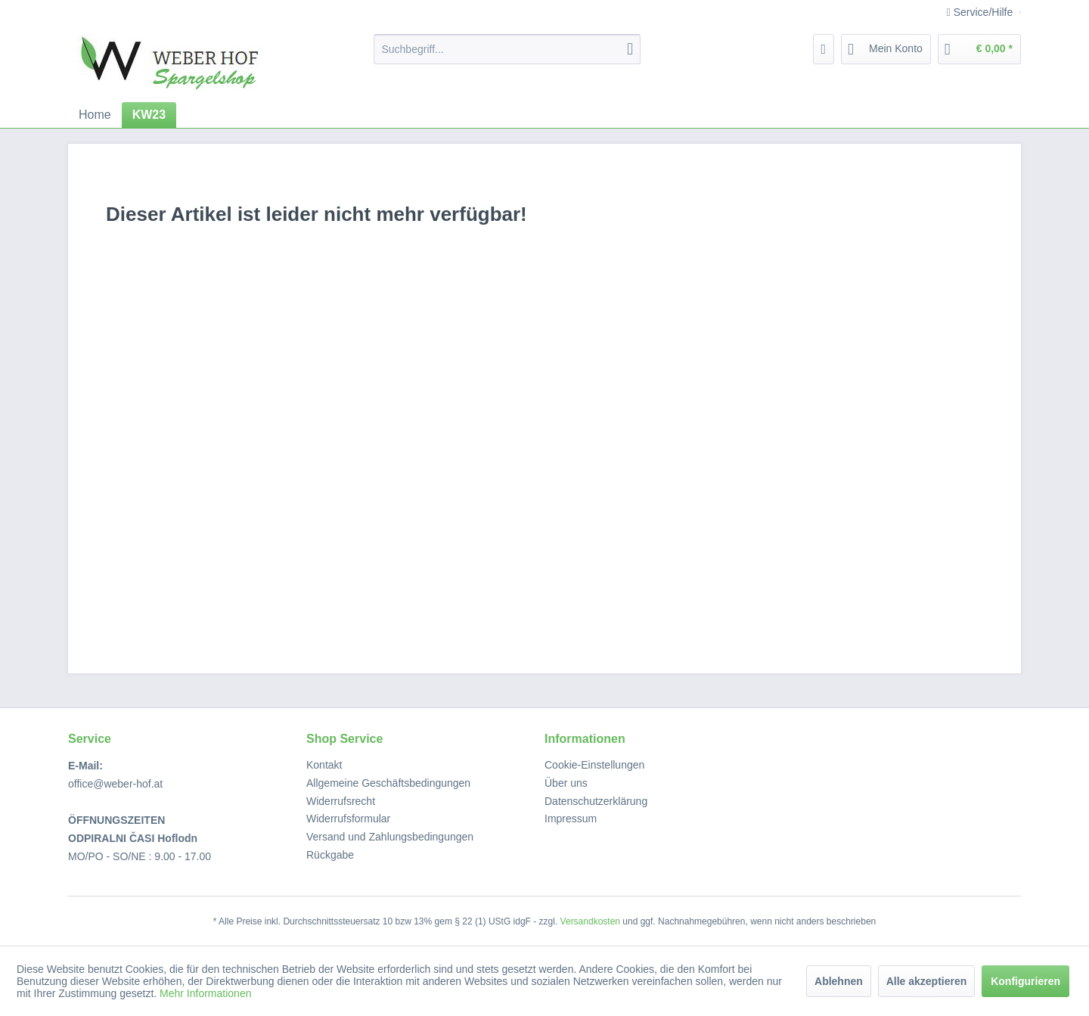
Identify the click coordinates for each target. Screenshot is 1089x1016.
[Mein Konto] (886, 49)
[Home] (95, 115)
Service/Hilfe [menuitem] (981, 12)
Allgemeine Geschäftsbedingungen (388, 783)
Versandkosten (590, 921)
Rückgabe (330, 855)
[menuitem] (507, 49)
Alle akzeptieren (926, 981)
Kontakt (324, 765)
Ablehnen (838, 981)
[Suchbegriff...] (507, 49)
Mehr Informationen (205, 993)
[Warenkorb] (979, 49)
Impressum (570, 818)
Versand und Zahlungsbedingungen (389, 837)
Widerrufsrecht (340, 801)
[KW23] (149, 115)
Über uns (566, 783)
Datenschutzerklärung (595, 801)
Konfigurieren (1025, 981)
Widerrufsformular (348, 818)
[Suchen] (630, 49)
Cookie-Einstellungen (594, 765)
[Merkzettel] (824, 49)
